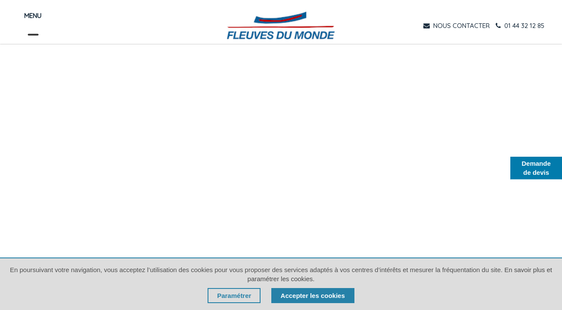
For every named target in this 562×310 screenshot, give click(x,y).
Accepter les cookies (313, 295)
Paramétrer (234, 295)
